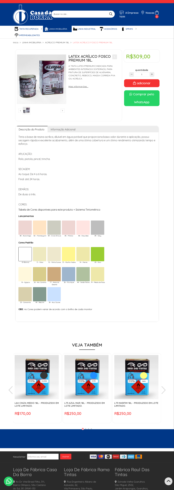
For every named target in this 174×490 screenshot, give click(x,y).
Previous (20, 111)
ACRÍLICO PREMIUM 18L (57, 42)
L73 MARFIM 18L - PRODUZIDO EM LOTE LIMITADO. (136, 404)
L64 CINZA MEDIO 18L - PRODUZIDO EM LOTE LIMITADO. (37, 404)
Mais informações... (78, 86)
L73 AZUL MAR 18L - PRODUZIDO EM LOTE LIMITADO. (84, 404)
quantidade (141, 70)
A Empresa (129, 12)
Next (63, 111)
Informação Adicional (63, 129)
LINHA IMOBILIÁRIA (31, 42)
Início (15, 42)
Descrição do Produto (31, 129)
